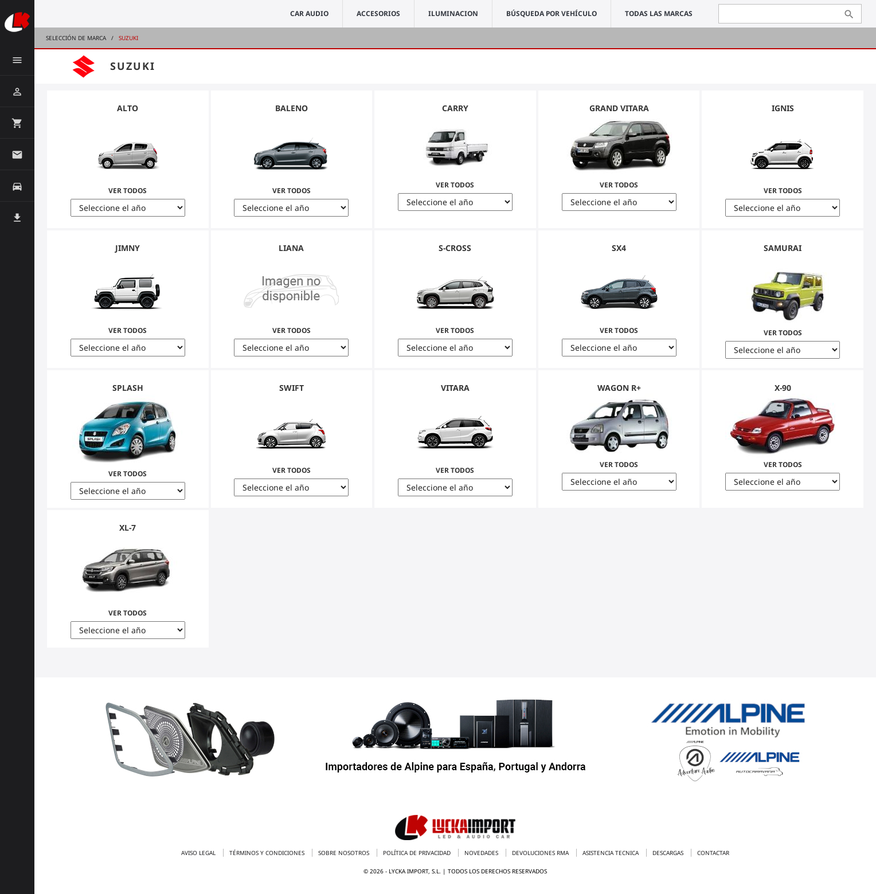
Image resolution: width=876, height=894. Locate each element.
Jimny (127, 247)
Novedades (482, 853)
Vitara (455, 387)
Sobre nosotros (344, 853)
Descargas (668, 853)
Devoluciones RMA (541, 853)
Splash (127, 387)
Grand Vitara (619, 108)
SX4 (619, 247)
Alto (127, 108)
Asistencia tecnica (611, 853)
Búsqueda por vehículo (551, 13)
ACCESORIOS (378, 13)
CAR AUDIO (309, 13)
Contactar (713, 853)
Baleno (291, 108)
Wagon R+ (619, 387)
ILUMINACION (453, 13)
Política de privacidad (417, 853)
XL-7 (127, 527)
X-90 (783, 387)
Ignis (783, 108)
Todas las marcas (659, 13)
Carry (455, 108)
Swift (291, 387)
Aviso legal (199, 853)
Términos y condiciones (267, 853)
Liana (291, 247)
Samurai (782, 247)
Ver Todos (128, 154)
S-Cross (455, 247)
